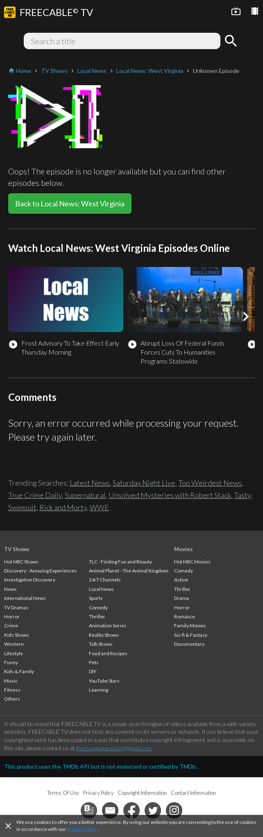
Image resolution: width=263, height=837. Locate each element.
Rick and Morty (63, 507)
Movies (183, 549)
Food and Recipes (108, 653)
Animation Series (108, 625)
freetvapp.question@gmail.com (113, 747)
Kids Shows (16, 635)
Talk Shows (101, 644)
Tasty (242, 495)
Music (11, 681)
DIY (92, 671)
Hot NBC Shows (21, 562)
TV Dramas (16, 607)
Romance (184, 616)
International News (25, 598)
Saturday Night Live (144, 482)
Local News (101, 589)
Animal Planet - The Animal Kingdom (128, 571)
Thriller (97, 616)
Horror (12, 616)
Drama (181, 598)
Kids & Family (19, 671)
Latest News (90, 482)
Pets (94, 662)
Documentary (189, 644)
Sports (96, 598)
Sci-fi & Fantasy (190, 635)
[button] (246, 317)
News (10, 589)
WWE (99, 507)
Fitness (12, 690)
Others (12, 699)
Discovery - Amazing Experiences (40, 571)
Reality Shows (104, 635)
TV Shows (16, 549)
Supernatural (85, 495)
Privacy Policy (82, 829)
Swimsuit (22, 507)
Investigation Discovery (29, 580)
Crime (11, 625)
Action (181, 580)
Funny (11, 662)
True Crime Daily (35, 495)
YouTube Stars (104, 681)
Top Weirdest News (210, 482)
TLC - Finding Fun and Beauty (120, 562)
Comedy (98, 607)
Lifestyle (13, 653)
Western (14, 644)
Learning (98, 690)
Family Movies (190, 625)
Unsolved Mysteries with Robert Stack (170, 495)
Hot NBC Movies (192, 562)
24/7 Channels (105, 580)
